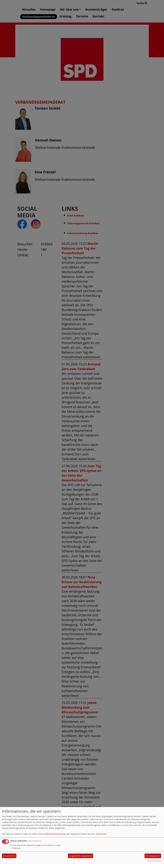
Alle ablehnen (9, 856)
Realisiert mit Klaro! (154, 861)
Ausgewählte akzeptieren (80, 856)
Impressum (101, 834)
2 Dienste (15, 848)
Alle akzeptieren (152, 856)
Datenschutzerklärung (54, 834)
